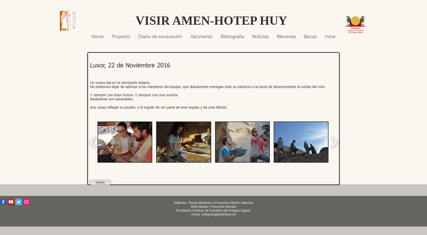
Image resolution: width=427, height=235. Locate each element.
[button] (124, 142)
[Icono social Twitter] (18, 202)
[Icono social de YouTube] (11, 202)
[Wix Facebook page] (3, 202)
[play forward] (334, 142)
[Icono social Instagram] (26, 202)
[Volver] (100, 182)
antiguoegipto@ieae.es (219, 214)
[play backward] (93, 142)
